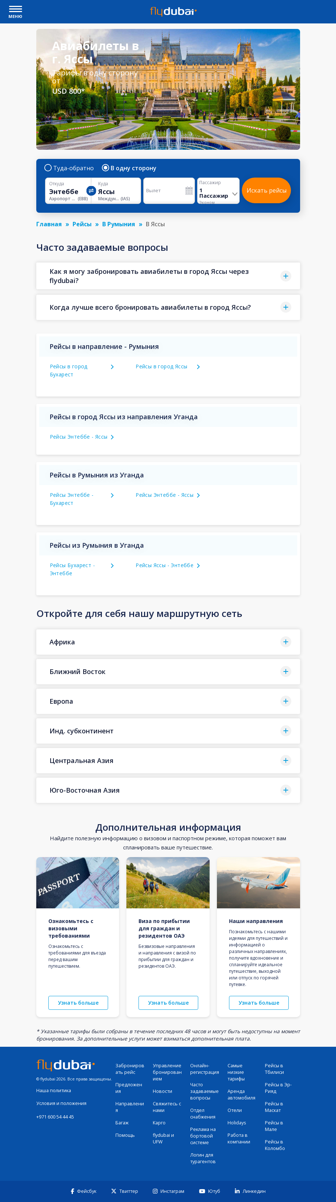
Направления (129, 1107)
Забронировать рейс (129, 1069)
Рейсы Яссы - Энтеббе (164, 565)
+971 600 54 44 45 (55, 1117)
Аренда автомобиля (241, 1094)
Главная (49, 224)
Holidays (237, 1123)
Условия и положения (61, 1103)
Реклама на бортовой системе (203, 1136)
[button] (168, 276)
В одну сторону (129, 168)
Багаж (122, 1123)
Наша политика (53, 1090)
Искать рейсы (267, 190)
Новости (162, 1091)
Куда (103, 184)
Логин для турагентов (203, 1158)
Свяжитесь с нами (167, 1107)
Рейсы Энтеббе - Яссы (79, 436)
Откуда (56, 184)
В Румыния (118, 224)
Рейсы (82, 224)
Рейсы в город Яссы (161, 366)
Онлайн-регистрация (204, 1069)
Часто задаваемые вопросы (204, 1091)
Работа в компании (239, 1138)
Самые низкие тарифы (236, 1072)
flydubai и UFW (163, 1138)
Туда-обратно (69, 168)
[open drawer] (15, 9)
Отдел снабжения (202, 1113)
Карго (159, 1123)
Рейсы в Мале (274, 1126)
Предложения (128, 1088)
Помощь (125, 1135)
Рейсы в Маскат (274, 1107)
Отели (235, 1110)
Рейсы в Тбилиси (274, 1069)
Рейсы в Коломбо (275, 1145)
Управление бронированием (167, 1072)
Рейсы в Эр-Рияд (278, 1088)
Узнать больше (78, 1002)
